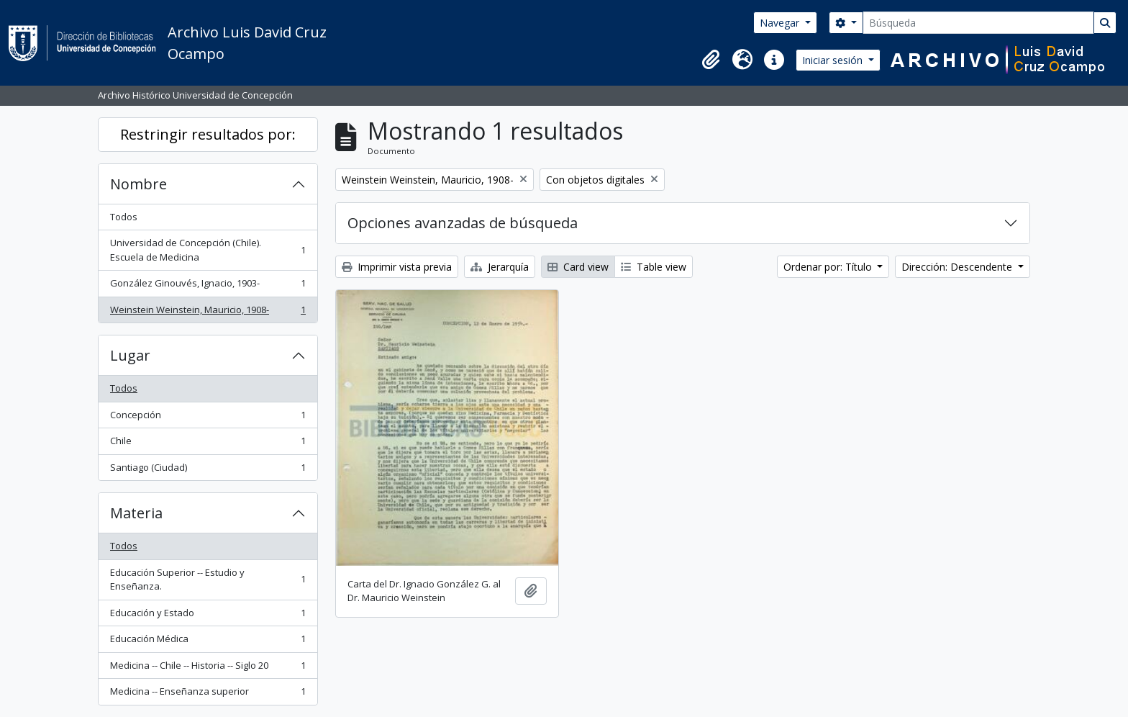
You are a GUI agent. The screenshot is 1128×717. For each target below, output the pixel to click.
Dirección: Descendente (958, 267)
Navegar (781, 23)
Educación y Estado (207, 616)
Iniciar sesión (833, 60)
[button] (711, 60)
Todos (123, 216)
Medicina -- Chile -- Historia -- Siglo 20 (207, 668)
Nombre (138, 184)
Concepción (207, 418)
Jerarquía (499, 267)
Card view (578, 267)
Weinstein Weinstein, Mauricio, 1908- (207, 313)
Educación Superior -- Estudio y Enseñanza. (207, 579)
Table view (653, 267)
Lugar (130, 355)
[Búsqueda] (978, 23)
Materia (136, 513)
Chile (207, 444)
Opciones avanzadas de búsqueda (462, 223)
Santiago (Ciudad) (207, 470)
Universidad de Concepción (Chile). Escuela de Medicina (207, 249)
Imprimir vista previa (397, 267)
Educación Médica (207, 641)
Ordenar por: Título (829, 267)
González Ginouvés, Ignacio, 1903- (207, 286)
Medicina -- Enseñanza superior (207, 694)
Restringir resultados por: (208, 134)
